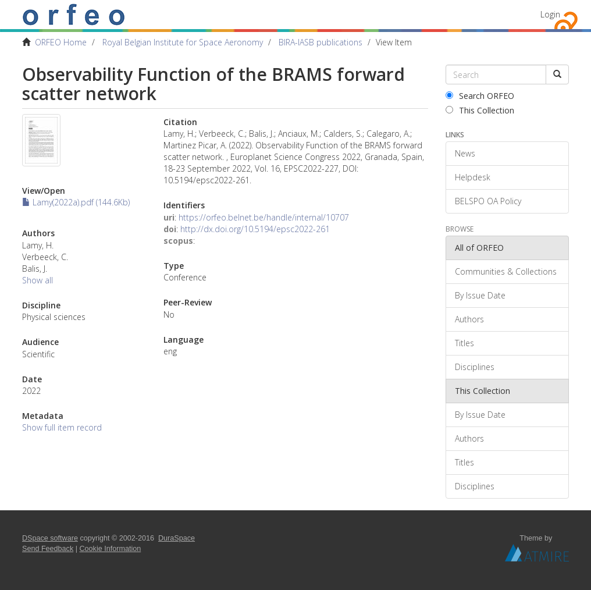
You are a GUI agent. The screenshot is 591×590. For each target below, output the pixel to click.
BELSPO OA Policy (488, 201)
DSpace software (50, 538)
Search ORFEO (480, 95)
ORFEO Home (61, 42)
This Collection (480, 110)
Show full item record (62, 427)
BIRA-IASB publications (320, 42)
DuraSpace (176, 538)
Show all (37, 280)
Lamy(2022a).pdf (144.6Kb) (76, 202)
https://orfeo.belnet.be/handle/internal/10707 (264, 217)
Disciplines (474, 366)
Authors (469, 319)
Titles (464, 343)
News (465, 153)
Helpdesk (472, 177)
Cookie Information (110, 549)
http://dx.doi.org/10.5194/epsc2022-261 (255, 228)
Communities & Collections (506, 271)
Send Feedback (47, 549)
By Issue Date (480, 295)
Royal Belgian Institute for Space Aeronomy (182, 42)
